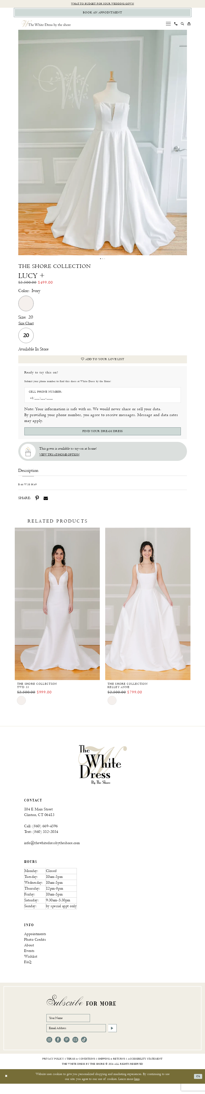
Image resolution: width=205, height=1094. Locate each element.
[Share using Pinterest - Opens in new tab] (37, 505)
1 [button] (100, 260)
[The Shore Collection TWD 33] (57, 611)
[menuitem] (168, 25)
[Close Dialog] (7, 1087)
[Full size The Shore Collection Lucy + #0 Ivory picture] (102, 144)
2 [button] (102, 260)
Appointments (35, 941)
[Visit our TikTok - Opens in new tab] (84, 1050)
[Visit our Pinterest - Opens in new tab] (67, 1050)
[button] (168, 25)
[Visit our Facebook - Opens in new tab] (58, 1050)
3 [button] (105, 260)
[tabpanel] (102, 144)
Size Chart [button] (28, 326)
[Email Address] (81, 1037)
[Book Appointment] (102, 13)
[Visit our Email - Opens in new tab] (75, 1050)
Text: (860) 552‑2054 (41, 839)
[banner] (102, 771)
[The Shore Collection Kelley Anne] (147, 611)
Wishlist (30, 964)
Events (29, 958)
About (29, 952)
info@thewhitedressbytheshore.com (52, 850)
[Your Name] (72, 1026)
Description (28, 478)
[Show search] (182, 25)
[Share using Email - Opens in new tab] (46, 505)
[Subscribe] (112, 1037)
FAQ (28, 969)
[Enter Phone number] (100, 403)
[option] (57, 623)
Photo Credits (35, 947)
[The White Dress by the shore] (46, 25)
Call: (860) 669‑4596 (41, 833)
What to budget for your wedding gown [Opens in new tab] (102, 4)
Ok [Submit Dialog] (197, 1087)
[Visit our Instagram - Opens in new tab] (49, 1050)
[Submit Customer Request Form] (102, 437)
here (136, 1089)
